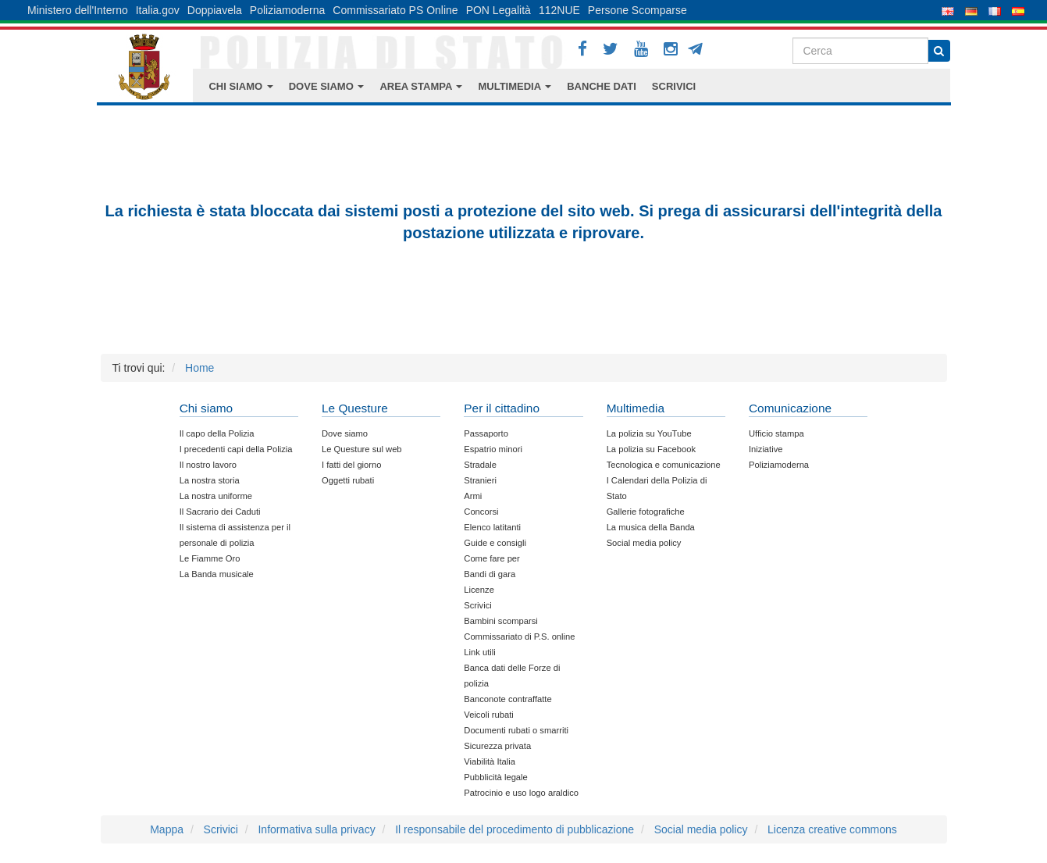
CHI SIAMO (240, 86)
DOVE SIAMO (327, 86)
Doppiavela (214, 10)
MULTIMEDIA (514, 86)
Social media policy (701, 829)
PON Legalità (498, 10)
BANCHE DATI (601, 86)
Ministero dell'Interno (77, 10)
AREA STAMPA (420, 86)
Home (199, 368)
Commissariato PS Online (395, 10)
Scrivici (221, 829)
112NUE (559, 10)
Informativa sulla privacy (316, 829)
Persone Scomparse (637, 10)
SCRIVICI (674, 86)
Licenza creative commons (832, 829)
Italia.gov (158, 10)
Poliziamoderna (288, 10)
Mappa (166, 829)
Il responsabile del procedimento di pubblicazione (514, 829)
